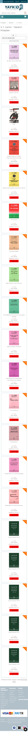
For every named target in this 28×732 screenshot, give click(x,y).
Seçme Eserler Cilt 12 (14, 537)
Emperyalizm (14, 442)
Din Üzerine (14, 219)
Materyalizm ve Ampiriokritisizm (14, 505)
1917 (14, 124)
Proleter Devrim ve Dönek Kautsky (14, 473)
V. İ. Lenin (14, 64)
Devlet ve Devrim (14, 92)
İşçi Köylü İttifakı (14, 251)
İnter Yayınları (14, 66)
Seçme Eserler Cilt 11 (13, 569)
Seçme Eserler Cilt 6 (14, 664)
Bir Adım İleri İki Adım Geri (14, 61)
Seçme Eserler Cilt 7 (14, 632)
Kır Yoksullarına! (14, 410)
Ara (25, 13)
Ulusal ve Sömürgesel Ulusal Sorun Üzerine (14, 188)
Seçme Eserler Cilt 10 (14, 600)
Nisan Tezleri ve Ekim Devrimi (14, 283)
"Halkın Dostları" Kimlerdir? (14, 346)
